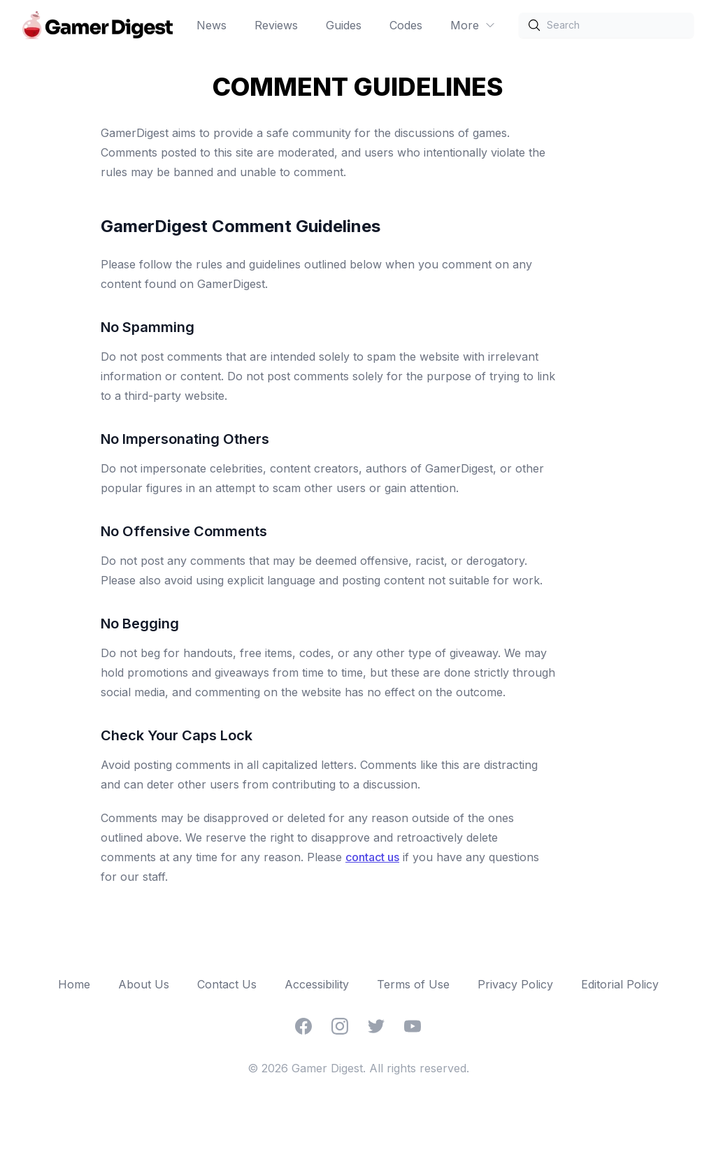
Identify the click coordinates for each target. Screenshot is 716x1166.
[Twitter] (376, 1026)
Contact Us (227, 984)
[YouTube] (412, 1026)
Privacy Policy (515, 984)
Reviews (276, 25)
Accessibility (317, 984)
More (473, 25)
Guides (343, 25)
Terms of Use (413, 984)
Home (74, 984)
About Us (143, 984)
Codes (405, 25)
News (211, 25)
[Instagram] (339, 1026)
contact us (372, 857)
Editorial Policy (620, 984)
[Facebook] (303, 1026)
